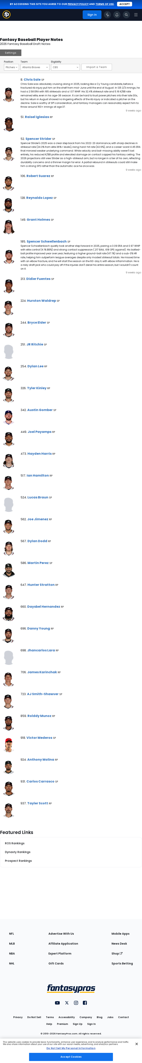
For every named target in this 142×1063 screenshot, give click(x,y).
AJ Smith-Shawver (43, 694)
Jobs (110, 1017)
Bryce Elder (36, 322)
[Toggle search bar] (126, 14)
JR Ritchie (35, 344)
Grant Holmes (38, 219)
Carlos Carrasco (40, 781)
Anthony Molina (40, 759)
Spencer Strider (38, 138)
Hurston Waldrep (41, 300)
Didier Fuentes (38, 279)
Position (8, 62)
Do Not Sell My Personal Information (70, 1048)
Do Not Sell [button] (34, 1017)
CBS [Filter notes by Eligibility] (65, 67)
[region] (71, 1051)
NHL (11, 963)
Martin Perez (38, 563)
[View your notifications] (116, 14)
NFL (11, 934)
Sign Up (77, 1024)
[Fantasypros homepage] (6, 17)
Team (24, 62)
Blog (99, 1017)
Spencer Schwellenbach (47, 241)
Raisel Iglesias (37, 117)
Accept (124, 4)
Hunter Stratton (41, 584)
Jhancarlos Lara (41, 650)
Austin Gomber (40, 410)
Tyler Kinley (36, 388)
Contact (123, 1017)
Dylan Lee (35, 366)
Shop (117, 954)
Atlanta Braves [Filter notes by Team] (35, 67)
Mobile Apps (121, 934)
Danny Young (38, 628)
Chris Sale (32, 79)
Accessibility (67, 1017)
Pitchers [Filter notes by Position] (11, 67)
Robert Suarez (38, 176)
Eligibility (56, 62)
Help (49, 1024)
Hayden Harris (39, 453)
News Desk (119, 944)
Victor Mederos (39, 737)
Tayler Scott (37, 803)
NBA (12, 954)
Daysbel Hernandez (43, 606)
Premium (62, 1024)
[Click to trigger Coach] (107, 14)
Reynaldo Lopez (39, 197)
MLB (12, 944)
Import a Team (96, 67)
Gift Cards (56, 963)
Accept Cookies (71, 1056)
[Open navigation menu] (135, 14)
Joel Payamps (39, 431)
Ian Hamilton (38, 475)
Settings (10, 52)
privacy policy (78, 4)
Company (86, 1017)
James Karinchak (42, 672)
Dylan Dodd (37, 541)
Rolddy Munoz (39, 716)
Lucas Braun (37, 497)
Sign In (91, 1024)
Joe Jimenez (37, 519)
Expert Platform (59, 954)
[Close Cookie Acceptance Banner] (136, 1044)
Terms (50, 1017)
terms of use (105, 4)
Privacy (18, 1017)
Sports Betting (122, 963)
